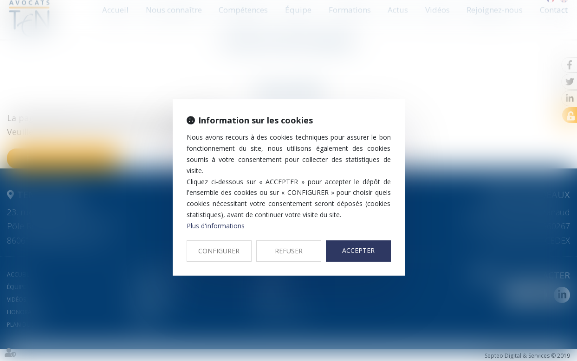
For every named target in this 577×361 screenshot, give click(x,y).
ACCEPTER (358, 250)
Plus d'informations (216, 225)
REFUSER (289, 250)
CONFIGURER (219, 250)
